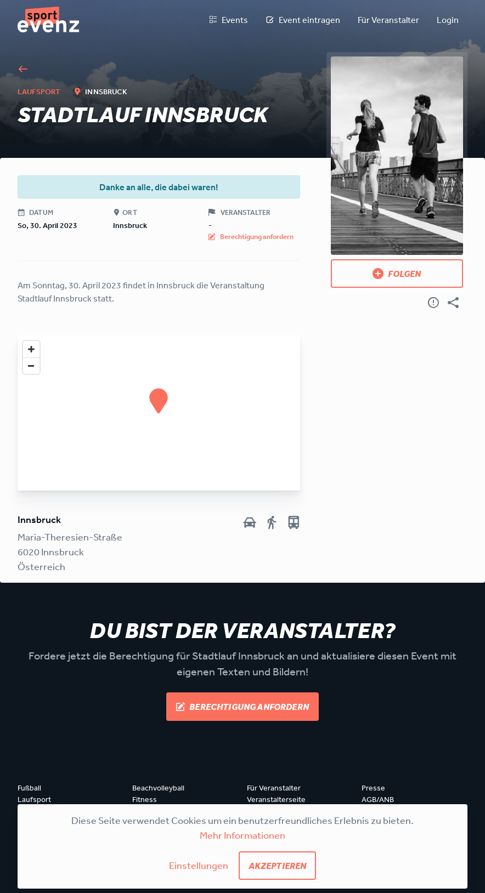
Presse (373, 788)
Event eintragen (303, 19)
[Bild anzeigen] (397, 155)
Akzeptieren (278, 865)
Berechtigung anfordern (242, 706)
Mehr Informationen (242, 835)
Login (448, 19)
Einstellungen (198, 865)
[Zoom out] (31, 365)
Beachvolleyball (158, 788)
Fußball (29, 788)
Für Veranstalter (388, 19)
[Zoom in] (31, 349)
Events (228, 19)
